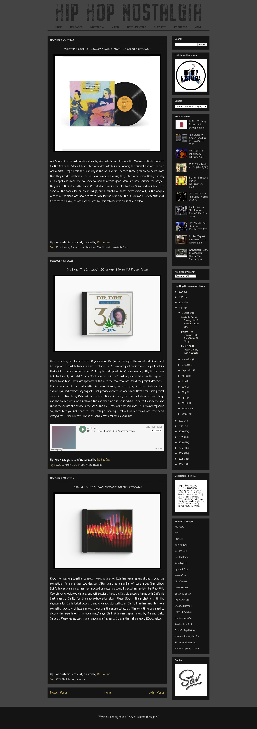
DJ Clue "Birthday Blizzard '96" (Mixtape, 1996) (197, 124)
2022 (181, 421)
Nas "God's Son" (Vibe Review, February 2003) (197, 153)
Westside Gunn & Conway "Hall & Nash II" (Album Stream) (107, 49)
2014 (181, 464)
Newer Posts (58, 693)
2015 (181, 459)
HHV (176, 533)
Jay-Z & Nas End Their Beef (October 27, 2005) (198, 226)
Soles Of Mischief (183, 612)
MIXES (115, 27)
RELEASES (76, 27)
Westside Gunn (120, 247)
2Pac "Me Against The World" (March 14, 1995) (198, 196)
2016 (181, 453)
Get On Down (181, 557)
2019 (181, 437)
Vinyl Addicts (181, 545)
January (186, 414)
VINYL (198, 27)
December (187, 313)
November (187, 359)
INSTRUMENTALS (136, 27)
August (185, 376)
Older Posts (156, 693)
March (185, 403)
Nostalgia (97, 465)
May (184, 392)
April (184, 397)
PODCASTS (180, 27)
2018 (181, 442)
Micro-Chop (181, 575)
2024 (58, 465)
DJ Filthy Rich (69, 465)
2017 (181, 448)
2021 (181, 426)
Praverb (179, 539)
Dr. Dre (81, 465)
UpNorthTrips (181, 569)
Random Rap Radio (184, 624)
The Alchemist (104, 247)
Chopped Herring (183, 606)
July (184, 381)
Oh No (71, 679)
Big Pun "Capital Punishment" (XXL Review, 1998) (197, 239)
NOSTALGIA (97, 27)
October (186, 365)
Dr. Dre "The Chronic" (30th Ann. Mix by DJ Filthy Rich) (107, 269)
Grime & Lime (181, 587)
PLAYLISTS (160, 27)
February (186, 408)
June (184, 387)
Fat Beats (179, 527)
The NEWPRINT (182, 600)
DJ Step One (181, 551)
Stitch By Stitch (183, 594)
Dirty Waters (181, 581)
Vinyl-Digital (181, 563)
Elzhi (64, 679)
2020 (181, 431)
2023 (58, 247)
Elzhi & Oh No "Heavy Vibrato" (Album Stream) (107, 487)
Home (108, 693)
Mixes (89, 465)
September (187, 370)
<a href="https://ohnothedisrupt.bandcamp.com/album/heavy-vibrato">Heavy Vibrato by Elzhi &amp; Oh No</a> (107, 646)
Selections (90, 247)
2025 (181, 297)
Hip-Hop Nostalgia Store (187, 648)
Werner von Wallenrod (185, 642)
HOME (58, 27)
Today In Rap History (185, 630)
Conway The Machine (73, 247)
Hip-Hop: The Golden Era (187, 636)
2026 (181, 292)
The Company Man (184, 618)
